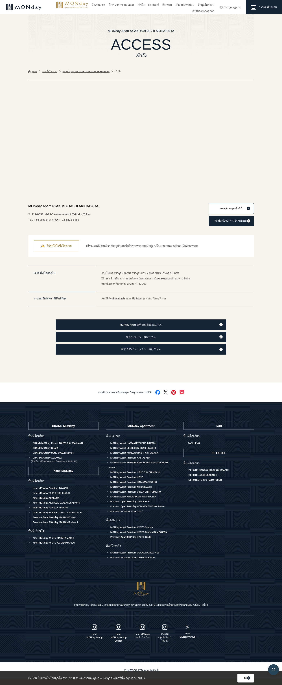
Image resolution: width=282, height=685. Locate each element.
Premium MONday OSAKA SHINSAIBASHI (135, 564)
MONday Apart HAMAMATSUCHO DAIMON (136, 449)
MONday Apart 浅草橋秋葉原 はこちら (148, 327)
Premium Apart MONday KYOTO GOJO (133, 543)
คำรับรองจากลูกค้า (203, 11)
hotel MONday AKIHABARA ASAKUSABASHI (59, 508)
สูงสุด (32, 71)
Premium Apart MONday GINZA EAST (133, 507)
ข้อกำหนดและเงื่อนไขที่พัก (210, 611)
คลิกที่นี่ (231, 209)
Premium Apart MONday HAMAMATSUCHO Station (141, 512)
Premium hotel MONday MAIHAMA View (58, 523)
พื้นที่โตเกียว (114, 442)
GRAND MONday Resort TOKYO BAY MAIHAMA (61, 449)
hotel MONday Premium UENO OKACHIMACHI (61, 518)
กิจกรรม (167, 4)
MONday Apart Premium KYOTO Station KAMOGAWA (142, 538)
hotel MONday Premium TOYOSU (53, 494)
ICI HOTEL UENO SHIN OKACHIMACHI (211, 476)
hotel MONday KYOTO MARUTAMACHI (56, 544)
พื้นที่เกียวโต (114, 526)
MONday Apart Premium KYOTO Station (134, 533)
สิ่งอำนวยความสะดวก (121, 4)
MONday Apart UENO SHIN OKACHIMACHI (136, 453)
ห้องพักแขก (98, 4)
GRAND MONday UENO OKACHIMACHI (56, 458)
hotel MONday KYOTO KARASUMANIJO (57, 548)
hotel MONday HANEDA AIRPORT (53, 513)
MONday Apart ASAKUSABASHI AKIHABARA (86, 71)
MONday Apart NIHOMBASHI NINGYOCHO (136, 502)
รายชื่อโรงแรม (49, 71)
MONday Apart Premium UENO (129, 483)
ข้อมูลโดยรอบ (206, 4)
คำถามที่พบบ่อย (185, 4)
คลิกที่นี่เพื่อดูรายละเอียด (129, 678)
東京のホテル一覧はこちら (151, 341)
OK (236, 678)
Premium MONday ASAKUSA (128, 517)
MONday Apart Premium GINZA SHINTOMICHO (139, 497)
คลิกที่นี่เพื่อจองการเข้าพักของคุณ (227, 222)
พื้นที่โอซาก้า (114, 552)
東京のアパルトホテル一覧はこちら (148, 354)
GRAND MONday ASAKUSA (65, 465)
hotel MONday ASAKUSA (48, 503)
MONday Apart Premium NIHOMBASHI (133, 492)
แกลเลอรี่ (153, 4)
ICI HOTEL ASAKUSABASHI (204, 481)
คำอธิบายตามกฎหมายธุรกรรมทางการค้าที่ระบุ (123, 611)
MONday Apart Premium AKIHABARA (133, 463)
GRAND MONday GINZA (47, 453)
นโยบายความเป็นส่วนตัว (172, 611)
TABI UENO (195, 449)
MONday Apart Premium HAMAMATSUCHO (136, 488)
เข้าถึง (141, 4)
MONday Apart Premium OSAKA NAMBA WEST (139, 559)
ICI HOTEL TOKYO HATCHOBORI (207, 486)
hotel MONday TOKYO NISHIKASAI (54, 499)
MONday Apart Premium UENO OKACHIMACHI (138, 478)
